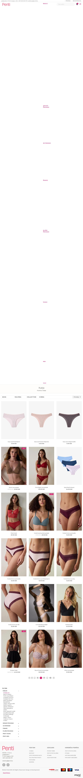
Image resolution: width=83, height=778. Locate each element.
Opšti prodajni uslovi (35, 755)
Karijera (31, 762)
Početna (39, 390)
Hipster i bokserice (8, 706)
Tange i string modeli (9, 703)
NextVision (6, 773)
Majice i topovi (7, 717)
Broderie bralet (69, 624)
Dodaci (5, 720)
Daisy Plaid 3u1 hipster (69, 487)
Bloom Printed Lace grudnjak (41, 670)
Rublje (44, 3)
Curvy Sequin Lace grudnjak (41, 487)
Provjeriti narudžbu (71, 757)
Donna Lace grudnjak (14, 487)
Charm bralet (14, 533)
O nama (31, 751)
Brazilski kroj (6, 702)
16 (40, 678)
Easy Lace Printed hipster (14, 441)
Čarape (44, 180)
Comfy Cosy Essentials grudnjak (41, 533)
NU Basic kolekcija (8, 714)
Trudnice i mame (7, 719)
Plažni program (44, 231)
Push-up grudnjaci (8, 696)
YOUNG (44, 302)
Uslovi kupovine (51, 757)
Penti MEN (6, 736)
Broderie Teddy (13, 670)
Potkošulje (6, 716)
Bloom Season (7, 694)
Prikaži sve (6, 692)
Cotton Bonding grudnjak (41, 624)
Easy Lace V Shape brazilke (69, 441)
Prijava (68, 1)
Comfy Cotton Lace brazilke (69, 533)
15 (37, 678)
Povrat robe (51, 751)
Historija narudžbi (70, 755)
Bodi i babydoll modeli (9, 711)
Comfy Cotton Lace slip (69, 578)
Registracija (77, 1)
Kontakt (31, 753)
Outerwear (44, 143)
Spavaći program (44, 106)
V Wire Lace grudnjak (69, 670)
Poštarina (32, 759)
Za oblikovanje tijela (8, 713)
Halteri (5, 709)
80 (50, 678)
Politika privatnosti (35, 757)
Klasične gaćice (7, 705)
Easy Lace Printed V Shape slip (41, 441)
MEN (44, 361)
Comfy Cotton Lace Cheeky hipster (41, 578)
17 (44, 678)
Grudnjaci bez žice (8, 699)
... (34, 678)
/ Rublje (44, 390)
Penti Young (7, 733)
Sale (44, 383)
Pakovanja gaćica (8, 708)
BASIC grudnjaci (7, 700)
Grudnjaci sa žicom (8, 697)
